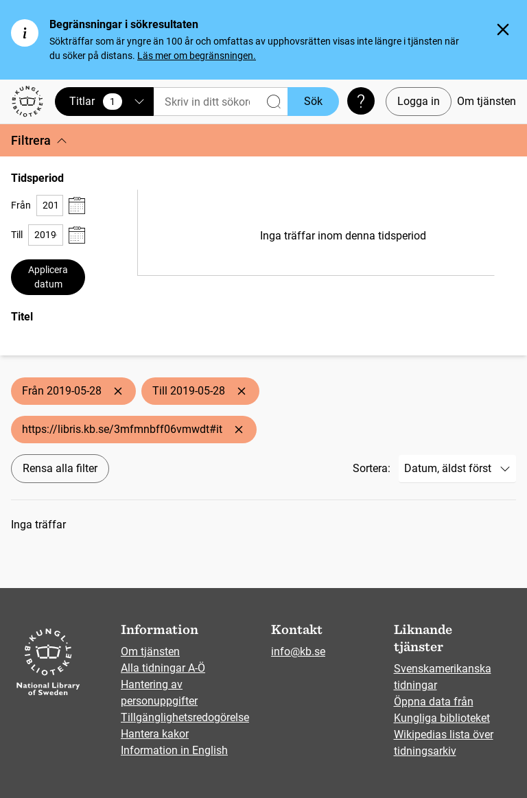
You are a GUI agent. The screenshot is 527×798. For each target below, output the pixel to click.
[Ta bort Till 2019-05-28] (241, 391)
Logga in (418, 101)
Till (17, 234)
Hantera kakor (155, 733)
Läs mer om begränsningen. (196, 55)
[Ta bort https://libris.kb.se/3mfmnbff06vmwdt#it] (238, 429)
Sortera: (371, 468)
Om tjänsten (486, 101)
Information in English (174, 750)
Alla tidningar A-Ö (163, 667)
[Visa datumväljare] (77, 205)
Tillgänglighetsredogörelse (185, 717)
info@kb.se (298, 651)
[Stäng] (503, 29)
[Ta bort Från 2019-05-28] (118, 391)
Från (21, 205)
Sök (313, 101)
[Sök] (221, 102)
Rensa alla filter (60, 468)
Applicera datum (48, 277)
